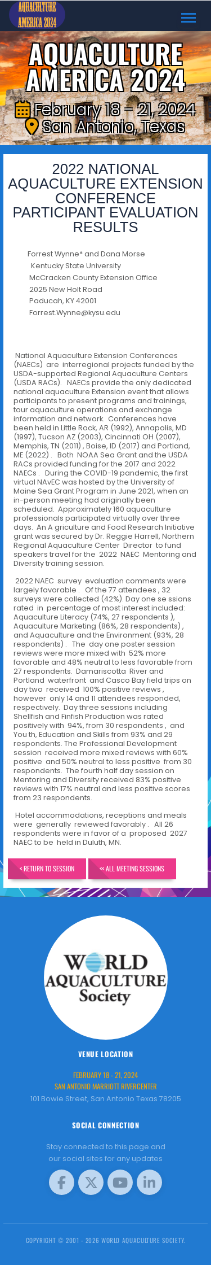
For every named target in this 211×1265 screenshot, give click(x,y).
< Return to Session (47, 868)
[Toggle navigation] (188, 18)
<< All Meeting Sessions (132, 868)
